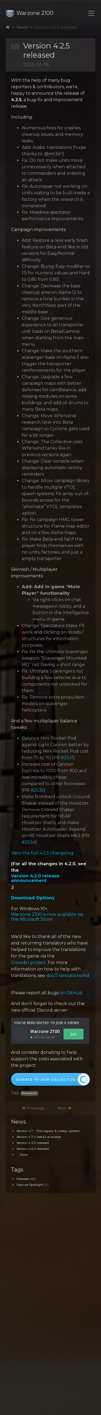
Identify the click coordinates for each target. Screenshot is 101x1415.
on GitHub (71, 992)
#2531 (67, 757)
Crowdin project (28, 962)
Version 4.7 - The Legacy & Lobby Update (47, 1131)
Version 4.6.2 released (32, 1149)
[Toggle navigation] (91, 13)
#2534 (28, 842)
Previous (33, 1107)
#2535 (37, 790)
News (22, 27)
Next (64, 1107)
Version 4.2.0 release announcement (35, 878)
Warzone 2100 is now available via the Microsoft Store (47, 917)
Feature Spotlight (30, 1185)
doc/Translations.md (67, 975)
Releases (22, 1179)
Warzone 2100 (29, 13)
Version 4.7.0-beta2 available (38, 1137)
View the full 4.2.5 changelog (42, 853)
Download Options (32, 898)
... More (21, 1155)
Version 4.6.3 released (32, 1143)
